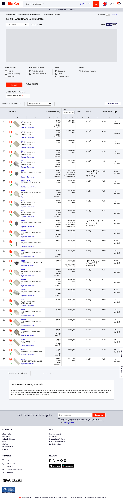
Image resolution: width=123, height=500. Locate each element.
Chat (5, 461)
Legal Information (55, 444)
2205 (23, 339)
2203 (23, 151)
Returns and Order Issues (57, 441)
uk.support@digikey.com (12, 470)
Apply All (14, 85)
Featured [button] (34, 103)
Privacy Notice (69, 423)
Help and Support (55, 434)
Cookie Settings (101, 497)
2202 (23, 141)
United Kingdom (25, 497)
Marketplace (6, 436)
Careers (4, 441)
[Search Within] (15, 24)
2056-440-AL (26, 181)
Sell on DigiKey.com (8, 439)
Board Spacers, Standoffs (52, 14)
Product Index (10, 14)
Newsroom (5, 449)
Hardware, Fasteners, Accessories (29, 14)
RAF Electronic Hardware (29, 187)
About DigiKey (7, 434)
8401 (23, 300)
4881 (23, 171)
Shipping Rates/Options (57, 439)
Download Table (113, 103)
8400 (23, 201)
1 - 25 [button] (11, 104)
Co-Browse (7, 473)
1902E (23, 359)
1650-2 (23, 290)
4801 (23, 250)
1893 (23, 121)
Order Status (53, 436)
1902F (23, 319)
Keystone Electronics (27, 127)
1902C (23, 310)
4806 (23, 350)
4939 (23, 261)
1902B (23, 231)
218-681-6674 (8, 467)
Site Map (5, 444)
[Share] (114, 14)
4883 (23, 221)
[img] (13, 4)
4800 (23, 191)
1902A (23, 280)
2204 (23, 211)
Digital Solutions (7, 446)
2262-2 (23, 241)
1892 (23, 131)
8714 (23, 161)
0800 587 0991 (9, 464)
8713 (23, 329)
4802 (23, 270)
